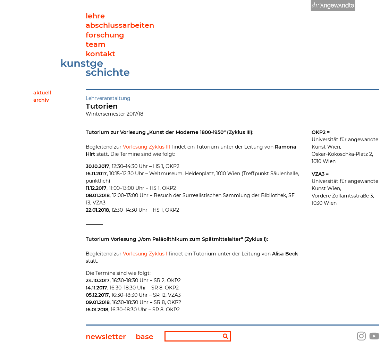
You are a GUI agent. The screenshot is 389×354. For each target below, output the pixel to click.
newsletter (106, 336)
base (144, 336)
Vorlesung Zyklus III (146, 147)
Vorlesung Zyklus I (146, 254)
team (95, 44)
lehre (95, 15)
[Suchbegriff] (197, 336)
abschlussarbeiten (120, 25)
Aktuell (42, 93)
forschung (105, 35)
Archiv (41, 100)
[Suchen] (225, 337)
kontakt (100, 53)
